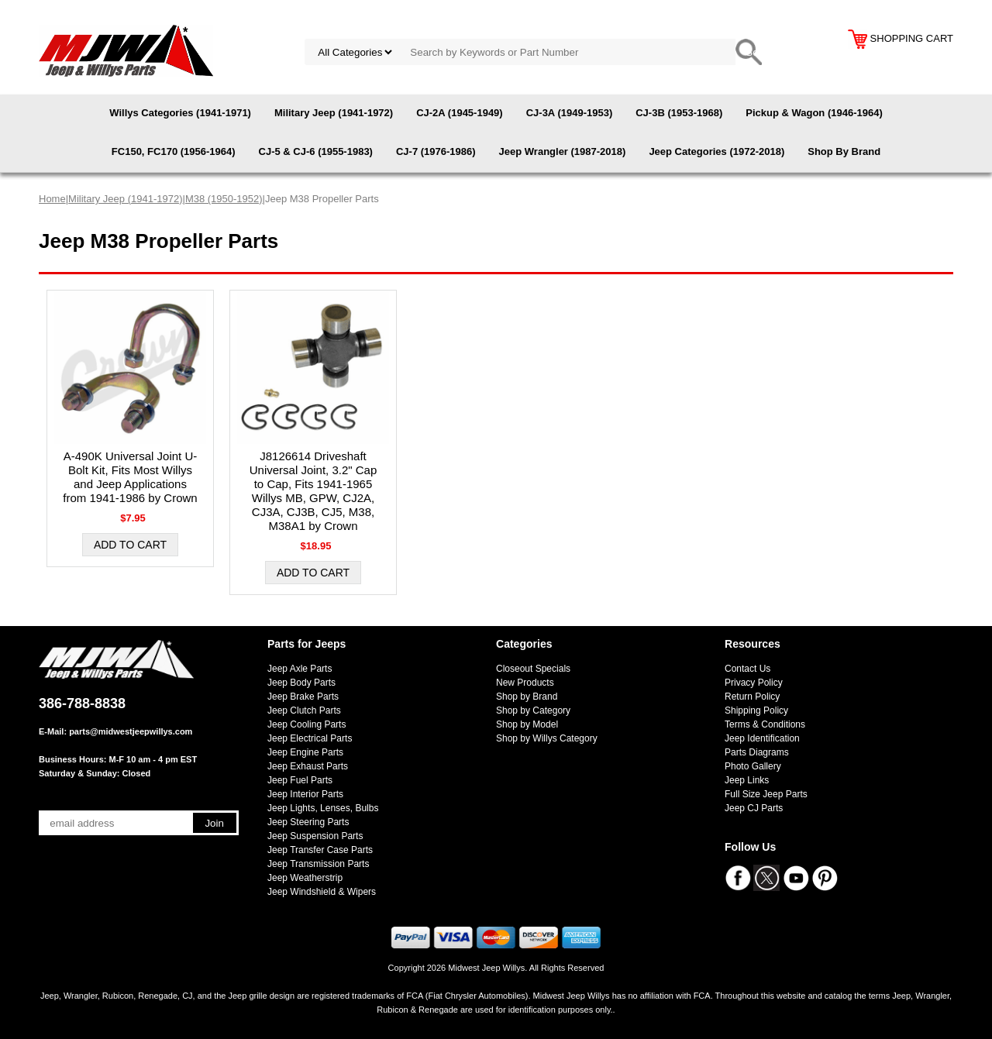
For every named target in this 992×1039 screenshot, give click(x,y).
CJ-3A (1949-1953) (569, 113)
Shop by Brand (526, 696)
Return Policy (752, 696)
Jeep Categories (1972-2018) (716, 151)
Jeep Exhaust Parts (307, 766)
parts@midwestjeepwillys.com (130, 731)
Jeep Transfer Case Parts (320, 850)
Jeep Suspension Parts (315, 836)
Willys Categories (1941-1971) (180, 113)
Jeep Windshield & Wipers (321, 891)
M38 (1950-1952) (224, 199)
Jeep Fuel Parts (299, 780)
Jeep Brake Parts (303, 696)
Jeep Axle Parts (299, 668)
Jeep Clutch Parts (304, 710)
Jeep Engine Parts (305, 752)
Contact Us (747, 668)
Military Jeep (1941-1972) (333, 113)
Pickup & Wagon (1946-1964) (814, 113)
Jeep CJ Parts (754, 808)
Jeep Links (747, 780)
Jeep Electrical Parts (309, 738)
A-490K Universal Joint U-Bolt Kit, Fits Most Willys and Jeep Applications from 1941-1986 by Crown (130, 476)
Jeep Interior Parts (305, 794)
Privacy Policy (754, 682)
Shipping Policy (756, 710)
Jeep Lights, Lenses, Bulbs (322, 808)
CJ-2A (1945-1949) (459, 113)
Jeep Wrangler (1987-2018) (562, 151)
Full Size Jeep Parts (766, 794)
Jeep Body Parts (301, 682)
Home (52, 199)
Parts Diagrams (757, 752)
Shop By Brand (844, 151)
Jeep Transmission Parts (318, 863)
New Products (525, 682)
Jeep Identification (762, 738)
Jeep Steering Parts (308, 822)
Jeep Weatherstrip (305, 877)
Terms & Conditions (765, 724)
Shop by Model (527, 724)
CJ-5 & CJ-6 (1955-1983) (316, 151)
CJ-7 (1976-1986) (436, 151)
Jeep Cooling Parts (306, 724)
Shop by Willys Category (547, 738)
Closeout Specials (533, 668)
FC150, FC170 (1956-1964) (174, 151)
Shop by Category (533, 710)
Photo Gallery (753, 766)
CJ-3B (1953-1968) (679, 113)
